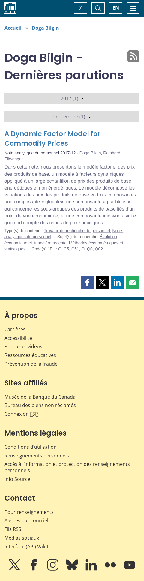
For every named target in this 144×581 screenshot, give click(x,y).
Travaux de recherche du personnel (77, 230)
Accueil (13, 28)
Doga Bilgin (45, 28)
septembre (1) (72, 116)
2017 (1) (72, 98)
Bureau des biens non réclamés (40, 405)
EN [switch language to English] (115, 7)
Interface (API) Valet (26, 546)
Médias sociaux (21, 538)
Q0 (90, 249)
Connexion (21, 414)
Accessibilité (18, 338)
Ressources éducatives (30, 355)
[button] (87, 282)
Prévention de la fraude (31, 364)
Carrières (15, 329)
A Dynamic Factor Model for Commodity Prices (52, 138)
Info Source (17, 479)
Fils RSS (12, 529)
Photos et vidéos (23, 346)
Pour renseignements (29, 512)
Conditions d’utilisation (30, 447)
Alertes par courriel (26, 520)
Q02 (99, 249)
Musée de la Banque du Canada (40, 397)
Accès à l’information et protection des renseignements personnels (67, 467)
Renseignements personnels (36, 455)
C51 (75, 249)
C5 (66, 249)
